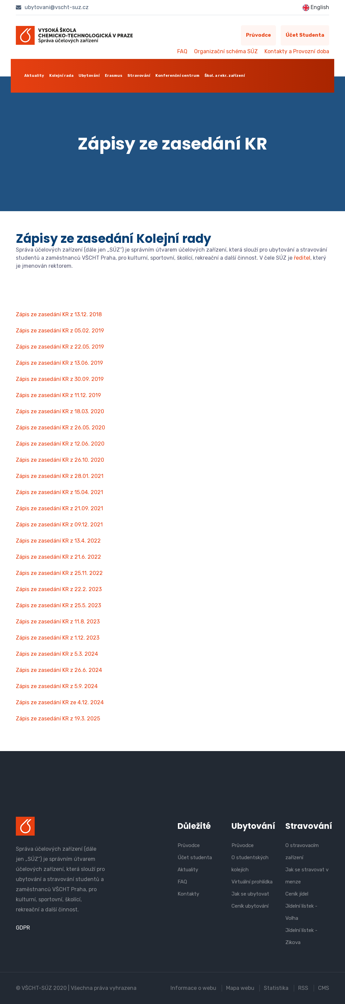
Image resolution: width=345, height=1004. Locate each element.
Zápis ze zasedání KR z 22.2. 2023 (59, 589)
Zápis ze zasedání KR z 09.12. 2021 (59, 524)
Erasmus (113, 75)
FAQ (182, 51)
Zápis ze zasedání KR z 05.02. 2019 (60, 330)
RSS (303, 988)
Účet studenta (304, 35)
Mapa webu (240, 988)
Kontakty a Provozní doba (296, 51)
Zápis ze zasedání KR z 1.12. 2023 (57, 638)
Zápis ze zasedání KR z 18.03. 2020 (60, 411)
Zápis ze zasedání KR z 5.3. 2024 (57, 654)
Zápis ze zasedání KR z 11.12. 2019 (58, 395)
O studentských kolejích (250, 863)
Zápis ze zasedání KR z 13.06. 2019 (59, 363)
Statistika (276, 988)
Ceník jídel (296, 894)
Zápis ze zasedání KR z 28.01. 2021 (59, 476)
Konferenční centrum (177, 75)
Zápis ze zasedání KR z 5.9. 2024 (57, 686)
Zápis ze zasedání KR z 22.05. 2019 (60, 347)
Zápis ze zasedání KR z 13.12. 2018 (59, 314)
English (316, 7)
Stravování (138, 75)
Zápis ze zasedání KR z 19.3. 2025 (58, 718)
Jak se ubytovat (250, 894)
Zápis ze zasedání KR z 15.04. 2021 (59, 492)
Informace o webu (193, 988)
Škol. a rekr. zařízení (225, 75)
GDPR (23, 928)
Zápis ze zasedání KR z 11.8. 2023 (58, 621)
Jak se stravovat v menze (306, 876)
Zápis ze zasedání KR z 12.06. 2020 (60, 444)
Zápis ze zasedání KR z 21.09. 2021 (59, 508)
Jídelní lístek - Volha (301, 912)
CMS (323, 988)
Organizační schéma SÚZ (226, 51)
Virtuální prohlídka (252, 882)
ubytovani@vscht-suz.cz (52, 7)
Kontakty (188, 894)
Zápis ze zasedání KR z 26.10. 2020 (60, 460)
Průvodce (257, 35)
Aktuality (34, 75)
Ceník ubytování (250, 906)
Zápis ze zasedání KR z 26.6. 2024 (59, 670)
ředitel (302, 258)
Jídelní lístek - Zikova (301, 936)
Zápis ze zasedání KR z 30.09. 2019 (60, 379)
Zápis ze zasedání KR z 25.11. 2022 (59, 573)
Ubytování (89, 75)
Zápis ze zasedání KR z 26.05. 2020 (60, 427)
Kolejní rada (61, 75)
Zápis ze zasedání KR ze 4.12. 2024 (60, 702)
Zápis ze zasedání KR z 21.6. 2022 (58, 557)
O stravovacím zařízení (302, 851)
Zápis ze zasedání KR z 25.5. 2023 (58, 605)
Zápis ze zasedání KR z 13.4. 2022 (58, 541)
